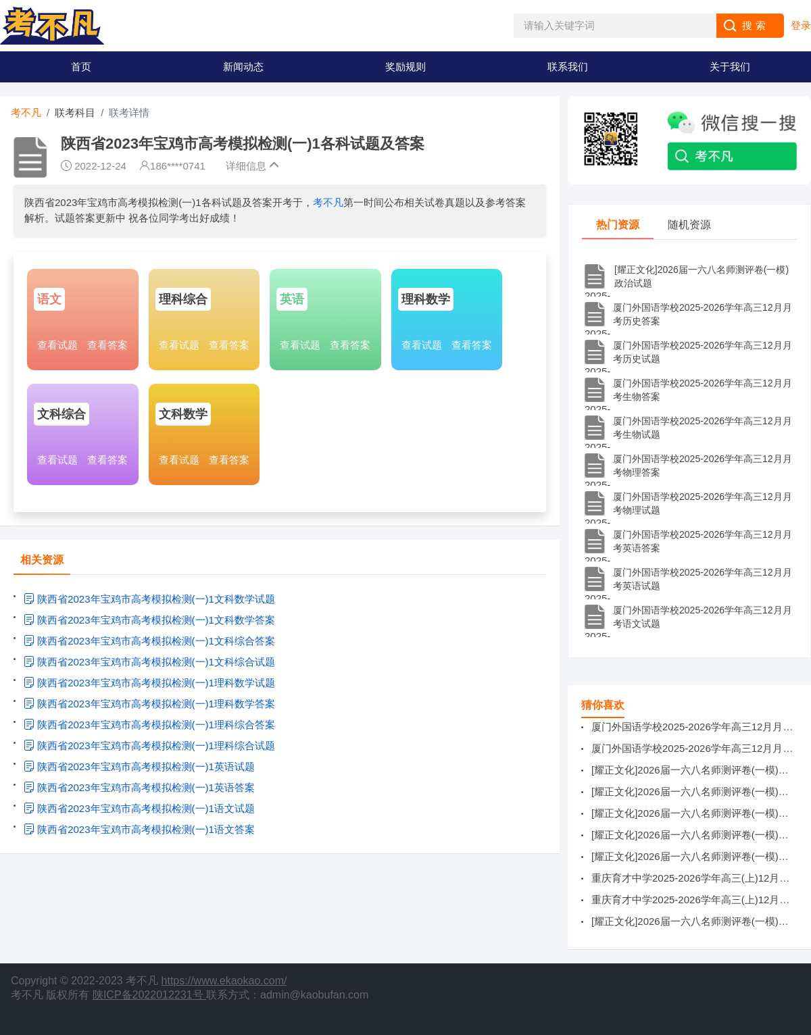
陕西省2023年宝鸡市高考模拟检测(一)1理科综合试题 (149, 745)
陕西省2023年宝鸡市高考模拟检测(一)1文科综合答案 (149, 641)
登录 (801, 25)
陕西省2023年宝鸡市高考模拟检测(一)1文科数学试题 (149, 599)
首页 (81, 66)
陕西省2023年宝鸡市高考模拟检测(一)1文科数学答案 (149, 620)
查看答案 (107, 345)
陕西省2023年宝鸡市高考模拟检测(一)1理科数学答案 (149, 703)
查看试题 (57, 345)
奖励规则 (405, 66)
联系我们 (567, 66)
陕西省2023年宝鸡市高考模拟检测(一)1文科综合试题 (149, 661)
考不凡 (26, 112)
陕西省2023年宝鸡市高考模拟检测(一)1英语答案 (139, 787)
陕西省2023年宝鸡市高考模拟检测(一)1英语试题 (139, 766)
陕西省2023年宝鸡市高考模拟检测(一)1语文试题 (139, 808)
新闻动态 (243, 66)
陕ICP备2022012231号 (149, 995)
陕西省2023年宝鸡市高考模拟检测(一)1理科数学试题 (149, 682)
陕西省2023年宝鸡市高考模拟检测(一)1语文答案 (139, 829)
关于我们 (730, 66)
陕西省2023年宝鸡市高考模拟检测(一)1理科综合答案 (149, 724)
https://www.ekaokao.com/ (224, 980)
